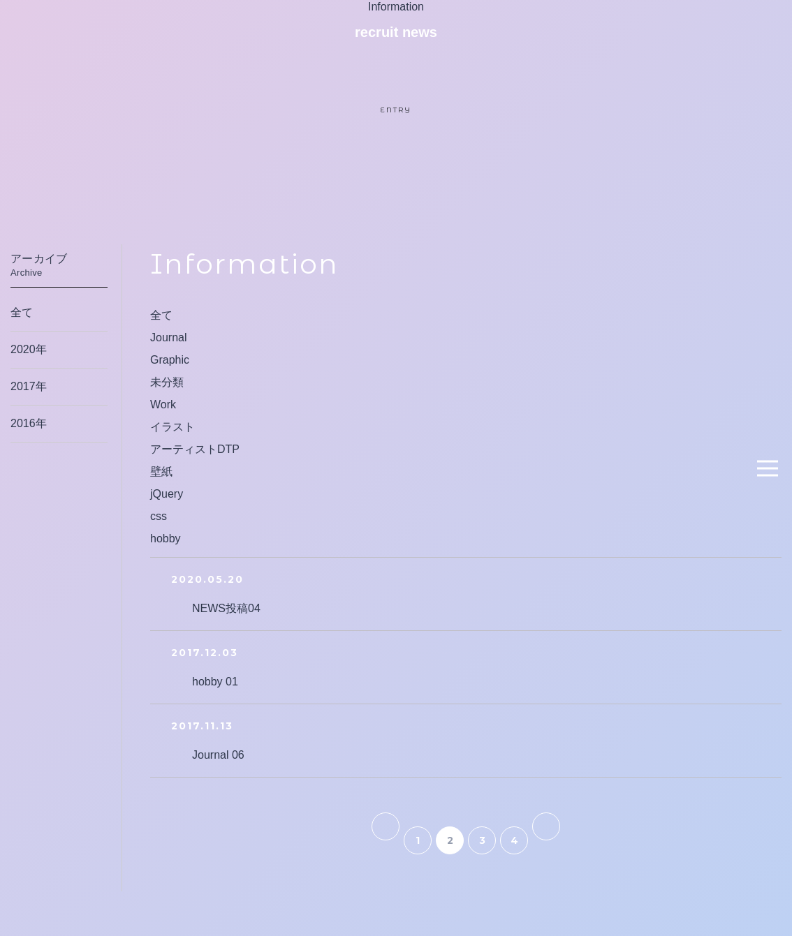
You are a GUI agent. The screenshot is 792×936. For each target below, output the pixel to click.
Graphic (169, 360)
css (158, 516)
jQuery (166, 494)
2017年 (28, 386)
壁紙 (161, 471)
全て (161, 315)
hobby (165, 538)
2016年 (28, 423)
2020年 (28, 349)
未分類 (167, 382)
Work (163, 404)
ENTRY (396, 109)
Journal (168, 337)
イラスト (172, 427)
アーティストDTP (195, 449)
